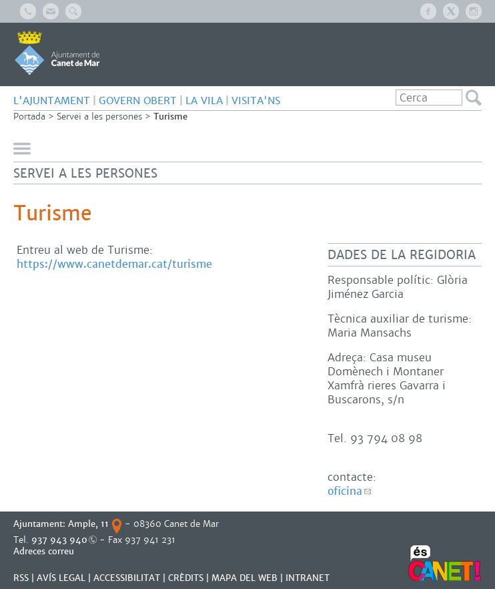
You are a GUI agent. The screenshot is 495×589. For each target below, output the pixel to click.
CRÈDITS (185, 578)
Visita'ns (255, 100)
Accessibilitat (126, 578)
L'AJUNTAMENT (51, 100)
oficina (345, 491)
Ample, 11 (88, 524)
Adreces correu (45, 551)
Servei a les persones (99, 116)
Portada (29, 116)
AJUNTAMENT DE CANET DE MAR (57, 52)
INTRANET (308, 578)
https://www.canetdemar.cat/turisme (114, 264)
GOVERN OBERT (138, 100)
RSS (21, 578)
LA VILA (204, 100)
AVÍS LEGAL (61, 578)
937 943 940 (59, 540)
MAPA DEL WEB (244, 578)
